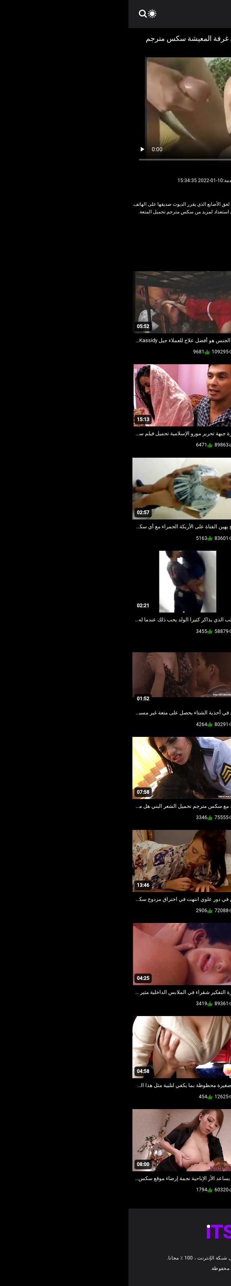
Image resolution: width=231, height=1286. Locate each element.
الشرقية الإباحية (178, 229)
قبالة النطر (144, 229)
